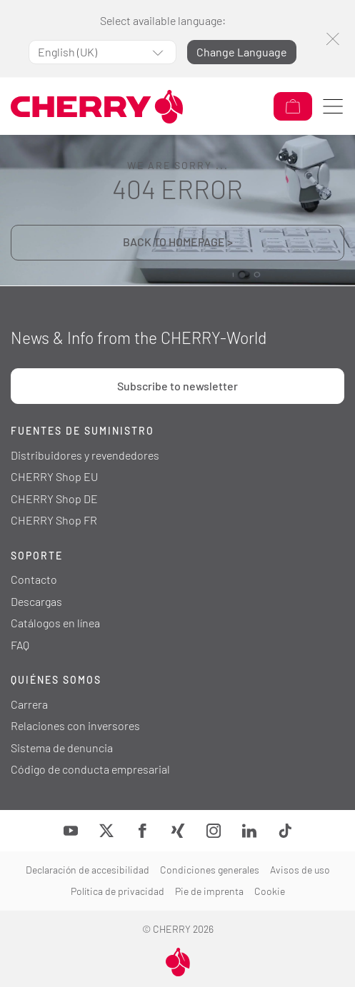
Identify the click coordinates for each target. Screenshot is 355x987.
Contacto (34, 579)
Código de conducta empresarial (90, 769)
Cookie (269, 891)
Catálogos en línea (55, 622)
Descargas (36, 601)
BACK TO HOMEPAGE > (178, 241)
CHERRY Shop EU (54, 476)
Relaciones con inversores (75, 725)
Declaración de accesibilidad (87, 870)
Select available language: (163, 20)
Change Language (241, 52)
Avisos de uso (300, 870)
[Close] (332, 39)
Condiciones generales (209, 870)
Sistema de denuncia (62, 747)
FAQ (20, 645)
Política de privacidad (117, 891)
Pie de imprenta (209, 891)
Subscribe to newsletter (177, 386)
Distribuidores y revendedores (85, 455)
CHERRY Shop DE (54, 498)
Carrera (29, 704)
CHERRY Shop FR (54, 520)
